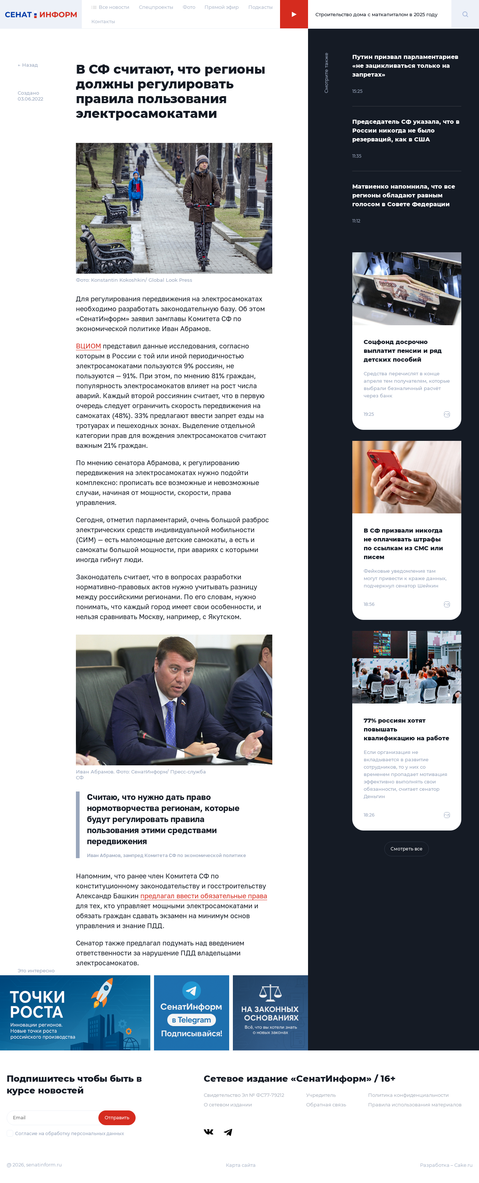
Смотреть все (407, 849)
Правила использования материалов (415, 1104)
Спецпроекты (156, 7)
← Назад (28, 65)
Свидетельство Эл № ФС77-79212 (244, 1095)
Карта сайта (241, 1165)
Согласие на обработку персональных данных (69, 1133)
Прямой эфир (221, 7)
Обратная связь (326, 1104)
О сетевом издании (228, 1104)
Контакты (103, 21)
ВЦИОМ (88, 346)
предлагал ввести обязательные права (203, 896)
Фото (189, 7)
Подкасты (260, 7)
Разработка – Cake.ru (446, 1165)
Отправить (117, 1117)
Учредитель (321, 1095)
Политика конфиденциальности (408, 1095)
